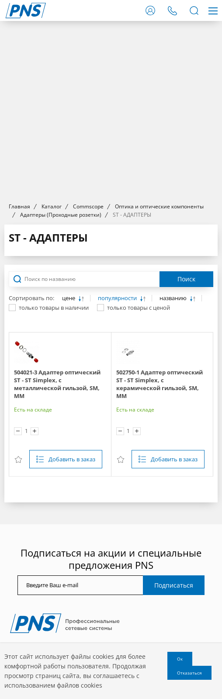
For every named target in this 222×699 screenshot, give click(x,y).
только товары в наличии (54, 307)
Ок (180, 659)
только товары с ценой (138, 307)
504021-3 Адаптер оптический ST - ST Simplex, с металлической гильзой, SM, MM (57, 384)
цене (69, 298)
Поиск (186, 279)
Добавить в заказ (72, 459)
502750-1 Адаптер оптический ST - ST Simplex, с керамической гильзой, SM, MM (159, 384)
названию (174, 298)
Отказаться (189, 673)
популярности (118, 298)
